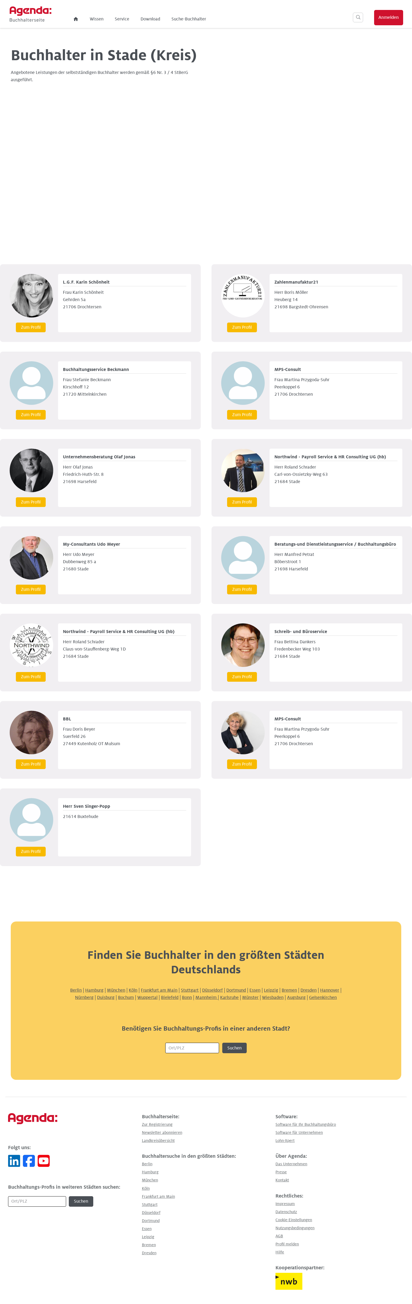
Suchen (234, 1048)
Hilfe (279, 1252)
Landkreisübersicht (158, 1140)
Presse (281, 1172)
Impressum (285, 1204)
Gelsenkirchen (323, 997)
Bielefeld (169, 997)
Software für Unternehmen (299, 1132)
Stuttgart (190, 990)
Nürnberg (84, 997)
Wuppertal (147, 997)
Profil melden (287, 1244)
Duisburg (105, 997)
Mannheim (206, 997)
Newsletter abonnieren (162, 1132)
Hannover (329, 990)
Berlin (76, 990)
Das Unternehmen (291, 1164)
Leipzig (271, 990)
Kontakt (282, 1180)
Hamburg (94, 990)
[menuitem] (93, 19)
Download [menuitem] (167, 19)
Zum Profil (31, 327)
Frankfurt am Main (159, 990)
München (116, 990)
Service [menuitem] (139, 19)
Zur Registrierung (157, 1124)
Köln (133, 990)
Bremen (289, 990)
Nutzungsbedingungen (294, 1228)
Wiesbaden (273, 997)
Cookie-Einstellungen (293, 1220)
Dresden (308, 990)
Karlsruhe (229, 997)
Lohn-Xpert (285, 1140)
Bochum (126, 997)
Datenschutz (286, 1212)
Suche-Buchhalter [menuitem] (205, 19)
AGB (279, 1236)
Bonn (187, 997)
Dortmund (236, 990)
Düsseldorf (212, 990)
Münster (250, 997)
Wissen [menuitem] (113, 19)
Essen (254, 990)
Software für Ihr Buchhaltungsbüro (305, 1124)
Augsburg (296, 997)
